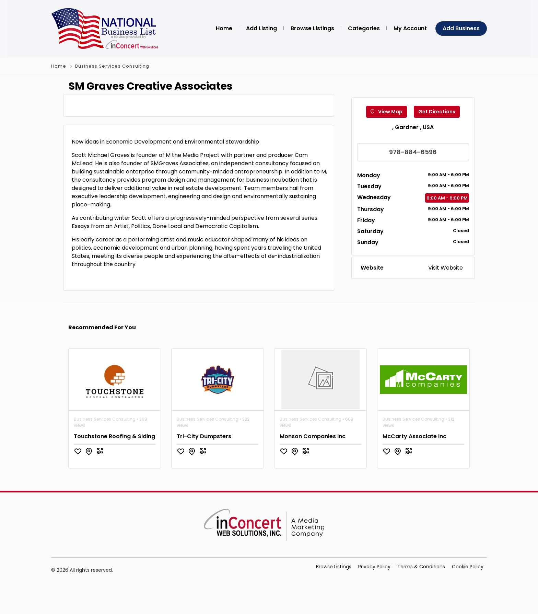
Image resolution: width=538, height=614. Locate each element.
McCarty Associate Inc (414, 471)
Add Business (461, 28)
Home (58, 66)
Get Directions (436, 129)
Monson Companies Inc (313, 471)
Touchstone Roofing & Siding (114, 471)
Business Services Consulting (112, 66)
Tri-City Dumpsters (204, 471)
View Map (386, 129)
